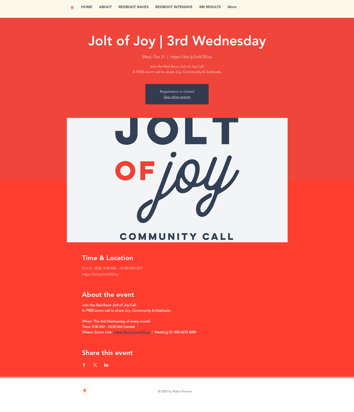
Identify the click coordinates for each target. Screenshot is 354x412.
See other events (177, 97)
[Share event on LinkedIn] (106, 365)
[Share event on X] (95, 365)
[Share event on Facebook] (84, 365)
